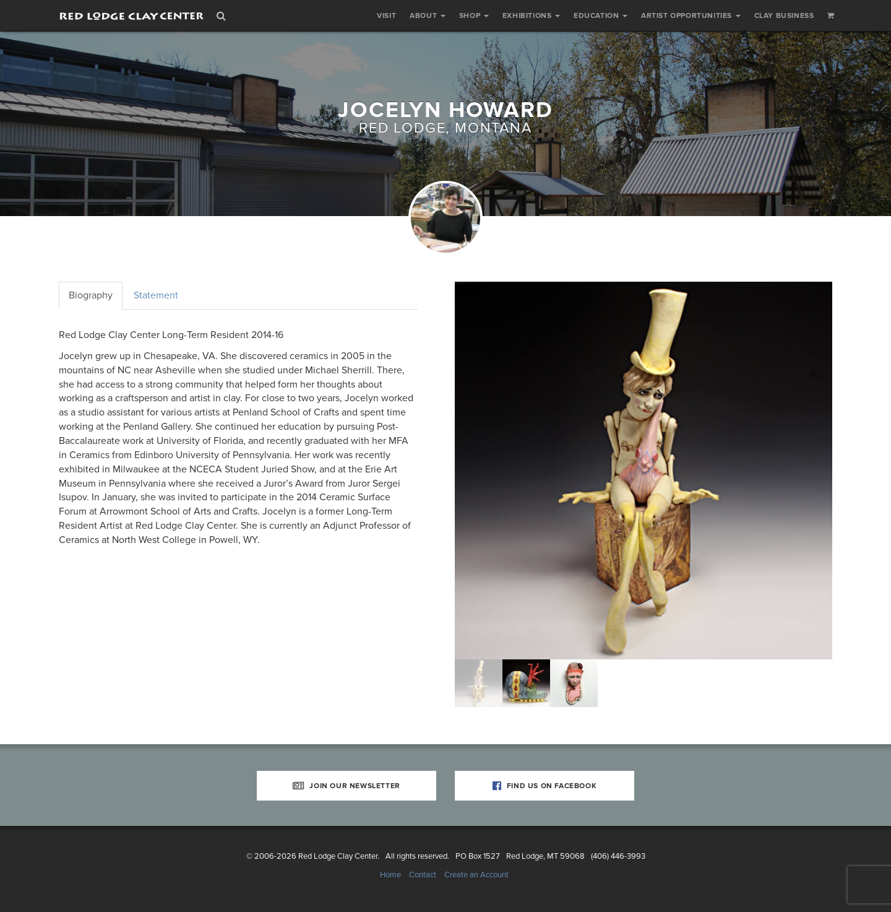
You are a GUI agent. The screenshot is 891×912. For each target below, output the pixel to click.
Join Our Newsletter (346, 785)
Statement (156, 295)
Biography (91, 295)
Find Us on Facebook (545, 785)
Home (390, 875)
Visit (386, 15)
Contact (422, 875)
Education (600, 15)
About (428, 15)
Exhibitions (531, 15)
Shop (474, 15)
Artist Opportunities (691, 15)
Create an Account (476, 875)
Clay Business (784, 15)
